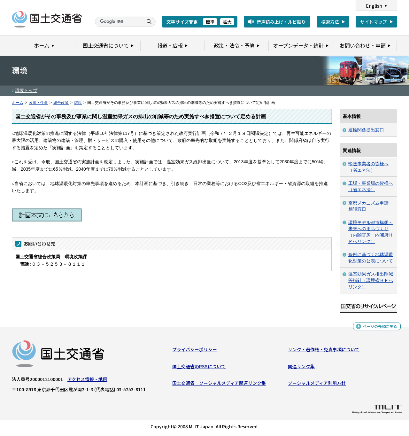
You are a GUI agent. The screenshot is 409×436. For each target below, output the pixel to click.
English (374, 6)
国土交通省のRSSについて (199, 367)
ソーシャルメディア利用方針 (317, 384)
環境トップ (26, 90)
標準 (209, 22)
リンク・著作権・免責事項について (323, 351)
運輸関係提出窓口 (366, 129)
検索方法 (330, 22)
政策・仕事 (38, 102)
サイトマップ (373, 22)
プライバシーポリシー (194, 351)
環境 (78, 102)
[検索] (118, 22)
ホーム (17, 102)
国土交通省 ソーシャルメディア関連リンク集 (219, 384)
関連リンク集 (301, 367)
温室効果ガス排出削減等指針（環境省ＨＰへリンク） (370, 280)
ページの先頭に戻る (377, 328)
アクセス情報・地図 (87, 381)
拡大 (227, 22)
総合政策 (61, 102)
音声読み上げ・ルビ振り (281, 22)
